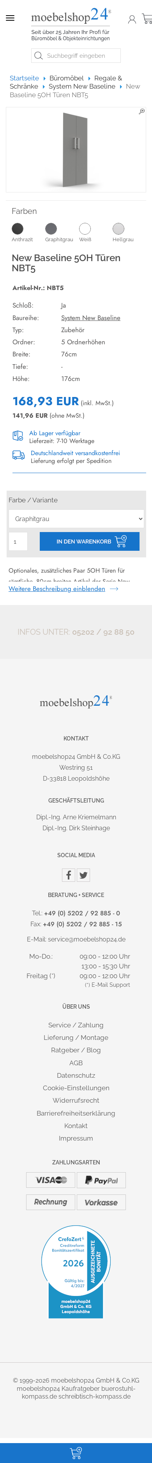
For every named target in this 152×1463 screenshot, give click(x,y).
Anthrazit (28, 232)
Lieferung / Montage (76, 1037)
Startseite (28, 78)
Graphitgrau (62, 232)
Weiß (96, 232)
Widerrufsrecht (76, 1100)
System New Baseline (90, 317)
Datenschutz (76, 1075)
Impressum (76, 1138)
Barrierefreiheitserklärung (76, 1113)
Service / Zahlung (76, 1025)
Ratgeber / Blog (76, 1050)
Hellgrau (129, 232)
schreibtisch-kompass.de (94, 1396)
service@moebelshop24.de (86, 939)
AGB (76, 1063)
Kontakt (76, 1126)
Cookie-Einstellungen (76, 1088)
